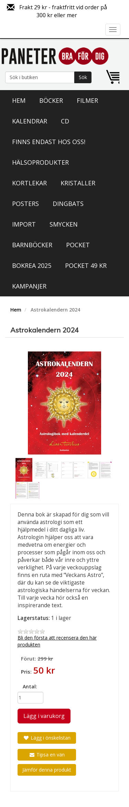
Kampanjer (29, 286)
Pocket (78, 245)
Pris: (26, 671)
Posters (25, 203)
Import (24, 224)
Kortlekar (29, 183)
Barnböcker (32, 245)
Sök (83, 77)
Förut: (28, 658)
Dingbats (68, 203)
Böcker (51, 100)
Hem (18, 100)
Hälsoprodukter (40, 162)
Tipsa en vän (47, 754)
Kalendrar (29, 121)
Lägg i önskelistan (47, 737)
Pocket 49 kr (86, 265)
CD (65, 121)
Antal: (30, 686)
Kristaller (78, 183)
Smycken (64, 224)
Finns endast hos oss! (48, 142)
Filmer (87, 100)
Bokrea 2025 (31, 265)
